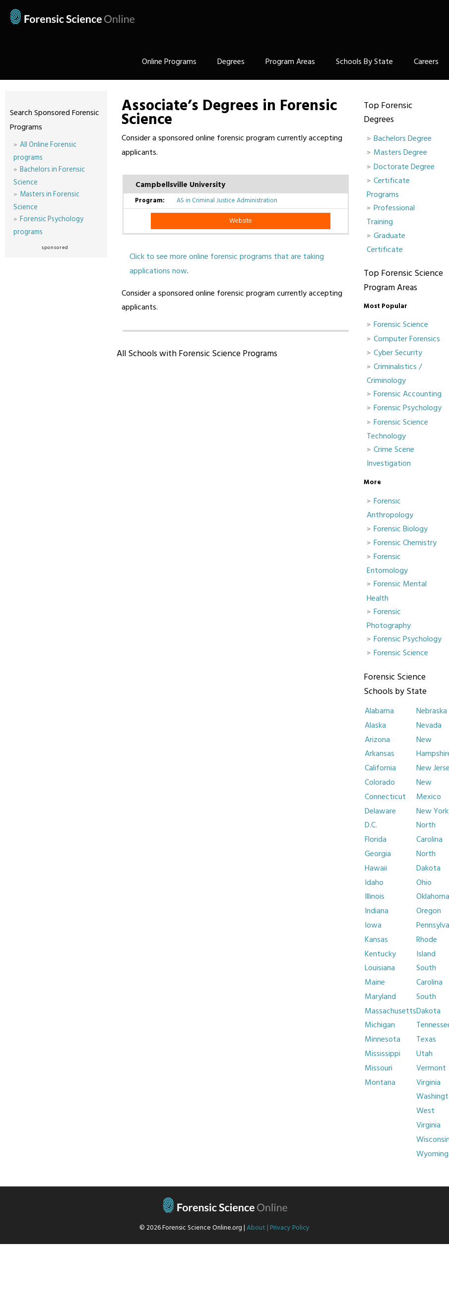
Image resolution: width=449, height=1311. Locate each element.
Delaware (380, 811)
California (380, 767)
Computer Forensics (407, 338)
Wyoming (432, 1153)
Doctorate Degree (404, 166)
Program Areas (290, 61)
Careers (426, 61)
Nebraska (431, 710)
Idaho (374, 882)
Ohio (424, 882)
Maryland (380, 996)
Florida (375, 839)
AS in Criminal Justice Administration (227, 200)
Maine (375, 982)
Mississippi (382, 1053)
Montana (380, 1082)
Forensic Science (401, 324)
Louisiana (380, 967)
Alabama (379, 710)
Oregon (428, 910)
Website (240, 220)
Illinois (375, 896)
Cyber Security (398, 352)
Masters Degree (400, 152)
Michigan (380, 1024)
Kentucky (380, 953)
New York (432, 811)
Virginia (428, 1082)
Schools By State (364, 61)
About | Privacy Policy (278, 1227)
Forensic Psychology (408, 407)
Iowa (373, 925)
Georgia (378, 853)
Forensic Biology (401, 528)
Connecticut (385, 796)
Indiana (376, 910)
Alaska (375, 725)
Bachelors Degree (403, 138)
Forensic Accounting (408, 393)
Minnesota (382, 1039)
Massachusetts (390, 1010)
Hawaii (376, 868)
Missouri (378, 1067)
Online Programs (169, 61)
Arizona (377, 739)
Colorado (380, 782)
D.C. (371, 824)
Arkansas (379, 753)
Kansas (376, 939)
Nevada (429, 725)
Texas (426, 1039)
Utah (424, 1053)
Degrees (231, 61)
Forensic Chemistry (405, 542)
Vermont (431, 1067)
